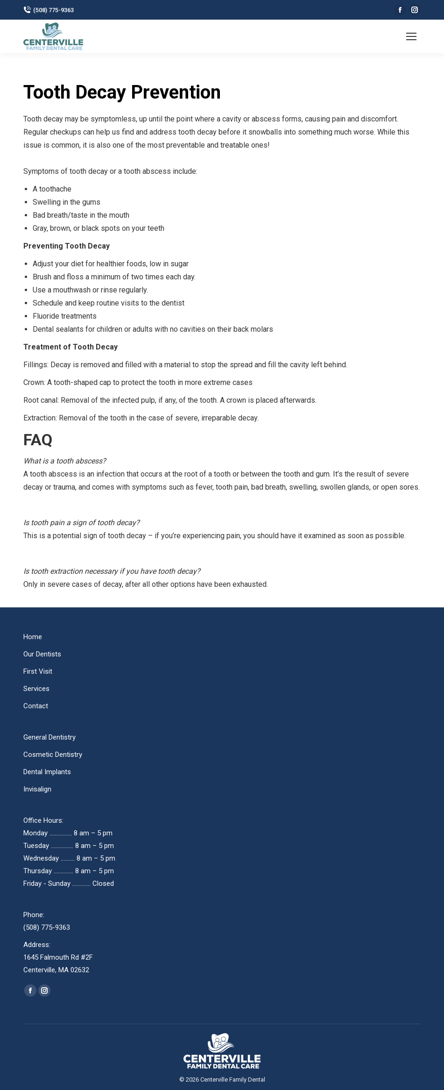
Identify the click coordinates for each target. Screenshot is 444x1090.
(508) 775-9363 (48, 10)
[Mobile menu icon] (411, 36)
